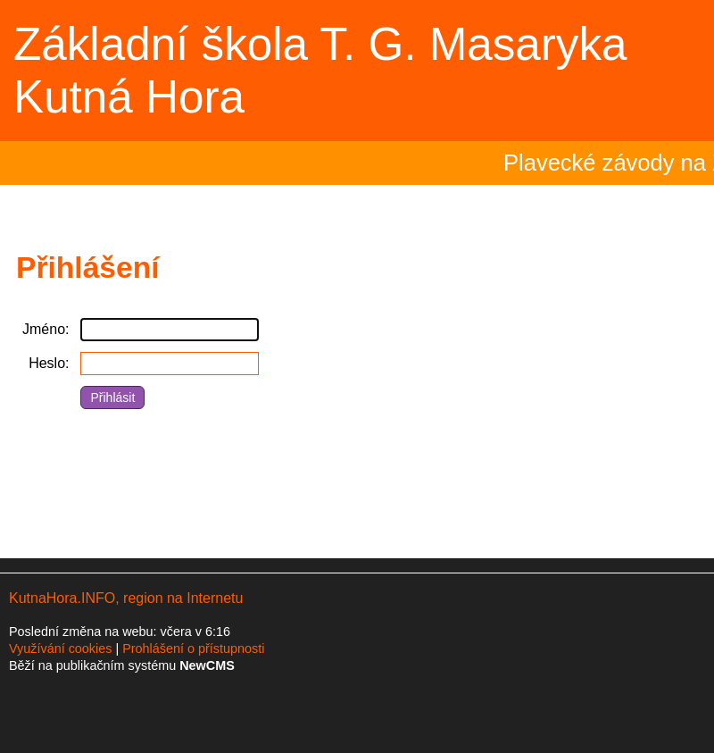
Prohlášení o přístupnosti (193, 648)
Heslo (47, 363)
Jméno (43, 329)
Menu (677, 70)
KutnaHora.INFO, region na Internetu (126, 598)
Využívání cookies (60, 648)
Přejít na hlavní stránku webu (357, 70)
